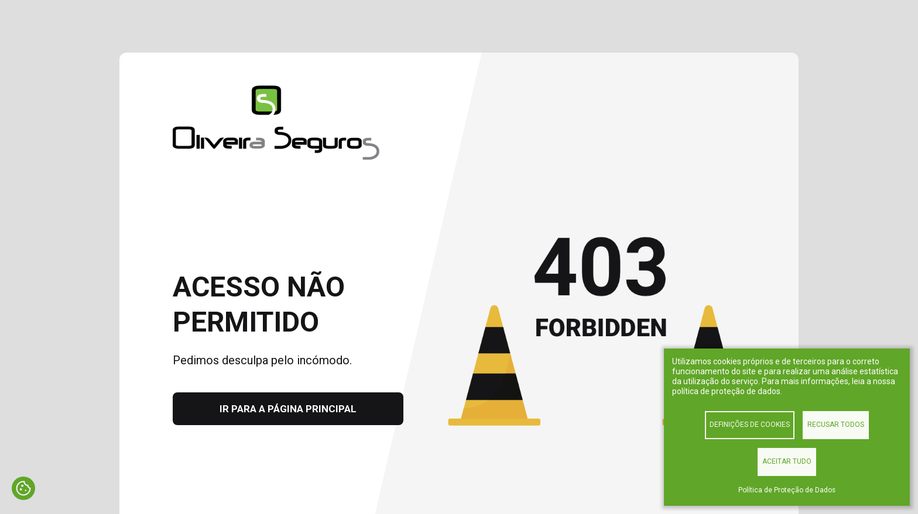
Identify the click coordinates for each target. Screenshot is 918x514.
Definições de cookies (750, 424)
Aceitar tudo (786, 461)
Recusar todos (835, 424)
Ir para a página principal (288, 409)
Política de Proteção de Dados (786, 490)
